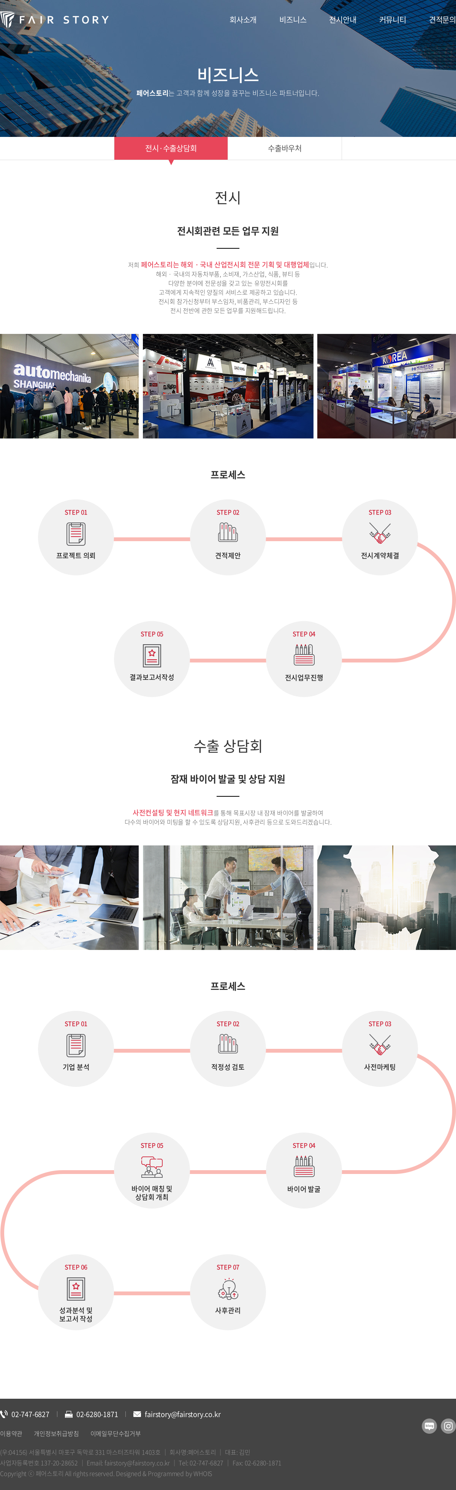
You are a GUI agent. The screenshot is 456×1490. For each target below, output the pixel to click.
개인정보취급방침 (56, 1433)
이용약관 (11, 1433)
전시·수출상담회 (170, 148)
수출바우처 (285, 148)
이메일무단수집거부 (115, 1433)
